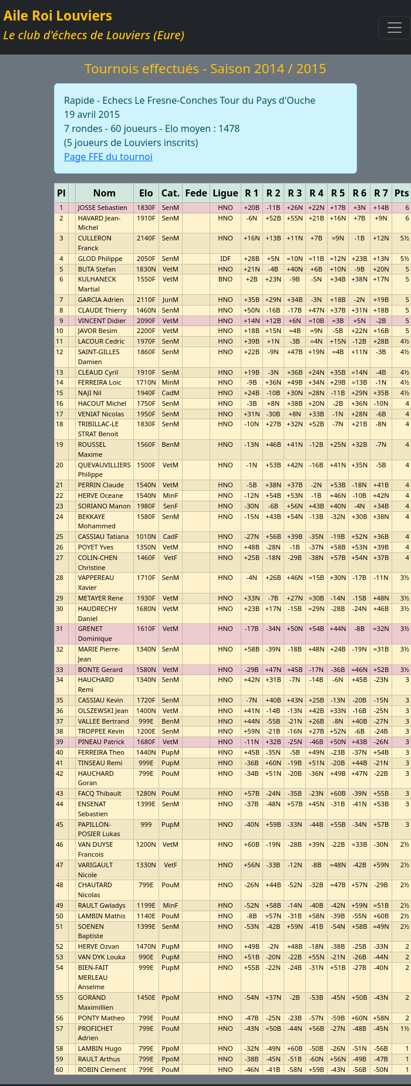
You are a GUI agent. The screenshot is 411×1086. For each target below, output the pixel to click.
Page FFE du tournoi (108, 156)
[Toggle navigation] (394, 27)
